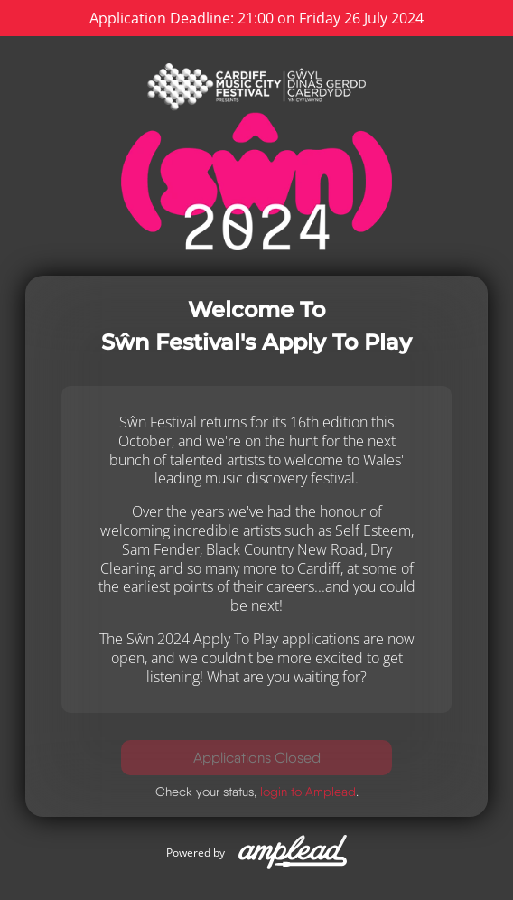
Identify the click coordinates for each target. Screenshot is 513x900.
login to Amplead (308, 791)
